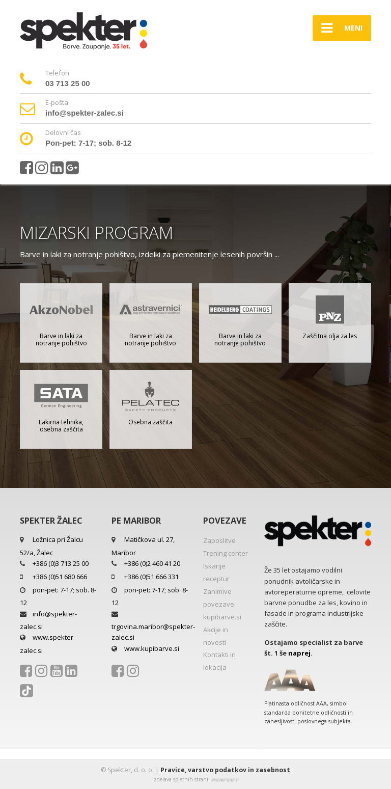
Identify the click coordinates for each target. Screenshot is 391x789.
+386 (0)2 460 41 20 (152, 563)
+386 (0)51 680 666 (60, 576)
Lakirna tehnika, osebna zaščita (61, 425)
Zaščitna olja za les (329, 336)
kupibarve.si (222, 616)
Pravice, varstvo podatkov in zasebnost (225, 770)
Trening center (225, 553)
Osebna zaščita (150, 422)
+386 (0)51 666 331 (151, 576)
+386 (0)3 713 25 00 (61, 563)
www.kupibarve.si (151, 648)
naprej (299, 653)
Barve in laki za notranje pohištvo (61, 339)
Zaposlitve (219, 540)
